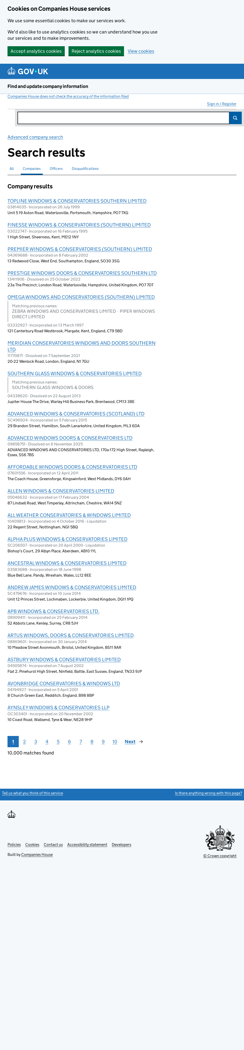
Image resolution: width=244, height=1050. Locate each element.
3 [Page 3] (35, 741)
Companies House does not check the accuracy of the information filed (68, 96)
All (12, 168)
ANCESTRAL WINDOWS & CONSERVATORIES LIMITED (67, 563)
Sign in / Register (221, 103)
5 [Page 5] (58, 741)
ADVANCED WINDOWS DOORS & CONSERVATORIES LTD (70, 438)
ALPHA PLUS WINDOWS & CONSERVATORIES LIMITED (68, 539)
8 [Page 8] (92, 741)
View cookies (141, 51)
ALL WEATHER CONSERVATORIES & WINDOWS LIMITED (69, 515)
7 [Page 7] (81, 741)
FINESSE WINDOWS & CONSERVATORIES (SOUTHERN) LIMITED (79, 225)
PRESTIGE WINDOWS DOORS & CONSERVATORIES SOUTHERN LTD (82, 273)
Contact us (53, 844)
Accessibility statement (87, 844)
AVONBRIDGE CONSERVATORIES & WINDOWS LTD (64, 684)
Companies (32, 168)
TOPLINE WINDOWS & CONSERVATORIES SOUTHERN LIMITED (77, 201)
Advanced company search (35, 137)
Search (235, 118)
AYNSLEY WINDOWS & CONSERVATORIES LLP (59, 707)
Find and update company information (48, 86)
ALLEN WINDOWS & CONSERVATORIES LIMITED (61, 491)
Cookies (32, 844)
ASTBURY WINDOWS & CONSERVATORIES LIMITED (64, 660)
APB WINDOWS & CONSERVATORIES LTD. (54, 611)
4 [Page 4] (47, 741)
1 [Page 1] (13, 741)
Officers (56, 168)
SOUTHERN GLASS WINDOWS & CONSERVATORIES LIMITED (75, 373)
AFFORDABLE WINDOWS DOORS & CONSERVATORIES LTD (72, 467)
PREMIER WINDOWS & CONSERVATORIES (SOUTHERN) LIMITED (80, 249)
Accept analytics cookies (36, 51)
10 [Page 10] (114, 741)
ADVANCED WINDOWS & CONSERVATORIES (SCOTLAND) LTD (76, 414)
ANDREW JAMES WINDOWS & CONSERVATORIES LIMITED (72, 587)
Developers (121, 844)
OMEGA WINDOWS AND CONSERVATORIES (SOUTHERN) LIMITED (81, 297)
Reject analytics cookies (96, 51)
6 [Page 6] (69, 741)
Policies (14, 844)
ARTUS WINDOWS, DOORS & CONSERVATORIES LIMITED (71, 635)
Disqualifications (85, 168)
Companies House (37, 854)
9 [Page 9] (103, 741)
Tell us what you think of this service (32, 793)
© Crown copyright (219, 855)
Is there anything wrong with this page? (208, 793)
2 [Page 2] (24, 741)
